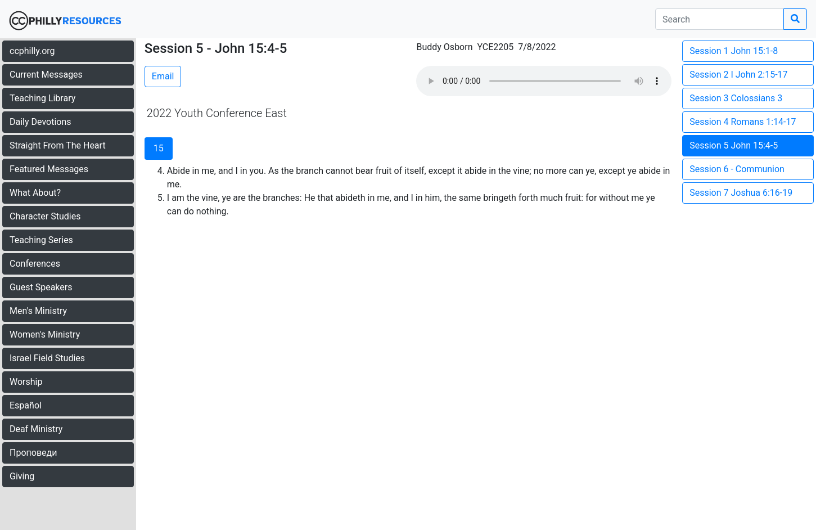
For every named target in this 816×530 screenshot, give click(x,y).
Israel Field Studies (47, 358)
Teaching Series (41, 240)
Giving (22, 476)
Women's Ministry (45, 334)
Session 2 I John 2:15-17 (738, 74)
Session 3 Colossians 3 (735, 98)
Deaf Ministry (36, 429)
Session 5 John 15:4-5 (733, 145)
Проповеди (33, 452)
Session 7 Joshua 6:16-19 (740, 192)
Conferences (35, 263)
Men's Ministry (38, 311)
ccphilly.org (32, 51)
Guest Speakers (41, 287)
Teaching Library (42, 98)
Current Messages (46, 74)
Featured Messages (49, 169)
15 (159, 148)
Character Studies (45, 216)
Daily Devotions (40, 121)
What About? (35, 192)
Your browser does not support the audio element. (543, 81)
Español (26, 405)
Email (163, 76)
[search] (719, 19)
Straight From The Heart (58, 145)
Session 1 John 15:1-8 (733, 51)
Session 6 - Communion (737, 169)
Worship (26, 381)
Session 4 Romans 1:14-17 (742, 121)
